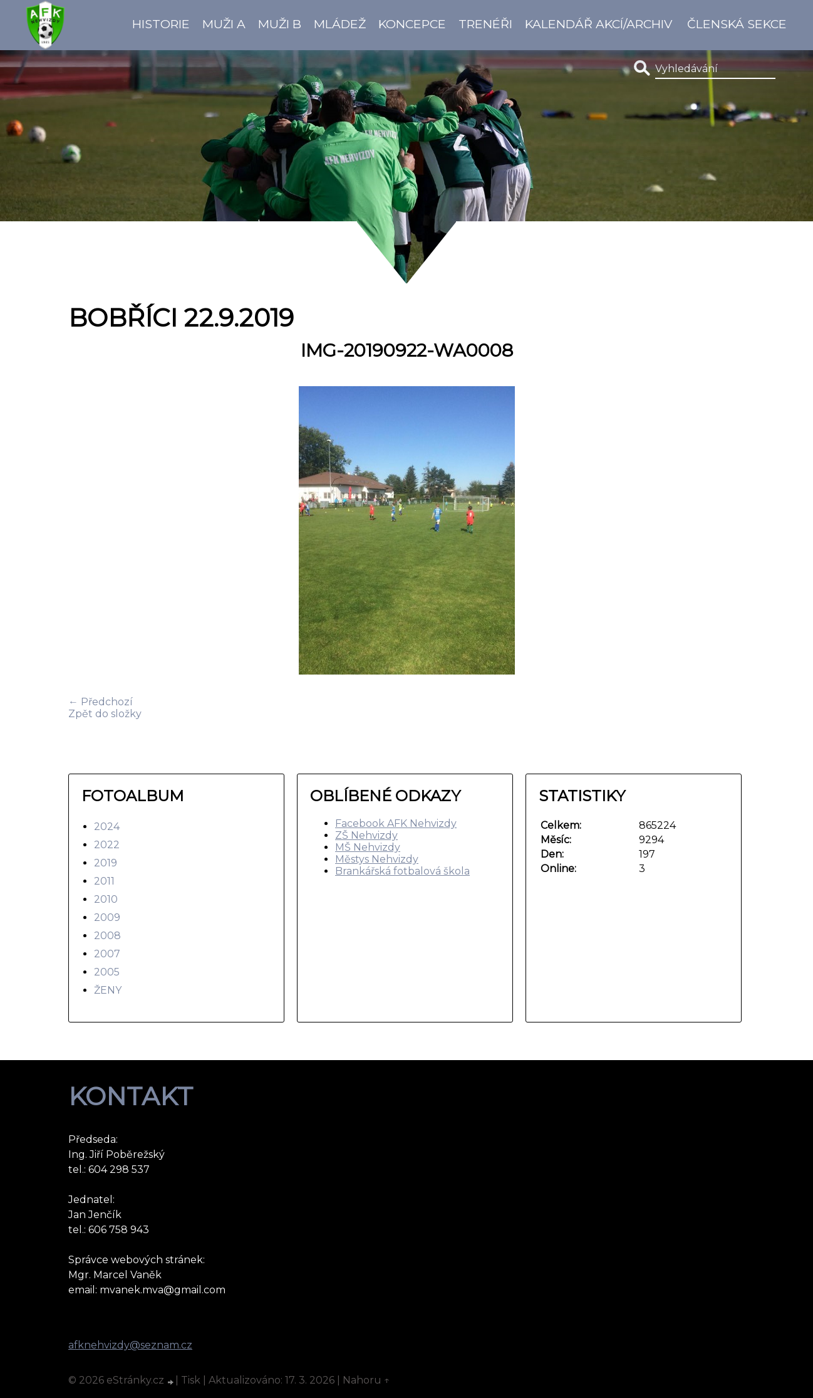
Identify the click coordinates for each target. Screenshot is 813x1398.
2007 (107, 954)
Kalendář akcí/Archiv (598, 23)
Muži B (279, 23)
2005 (107, 972)
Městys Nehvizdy (376, 859)
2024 (107, 827)
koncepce (412, 23)
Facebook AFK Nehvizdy (396, 823)
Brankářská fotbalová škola (402, 871)
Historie (161, 23)
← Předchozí (100, 702)
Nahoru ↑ (366, 1380)
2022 (107, 845)
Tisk (190, 1380)
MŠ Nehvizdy (367, 847)
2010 (106, 899)
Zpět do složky (105, 714)
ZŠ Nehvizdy (366, 835)
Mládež (340, 23)
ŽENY (108, 990)
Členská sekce (737, 23)
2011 (104, 881)
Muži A (224, 23)
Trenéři (485, 23)
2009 (107, 917)
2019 (105, 863)
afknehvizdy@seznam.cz (130, 1345)
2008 (107, 936)
